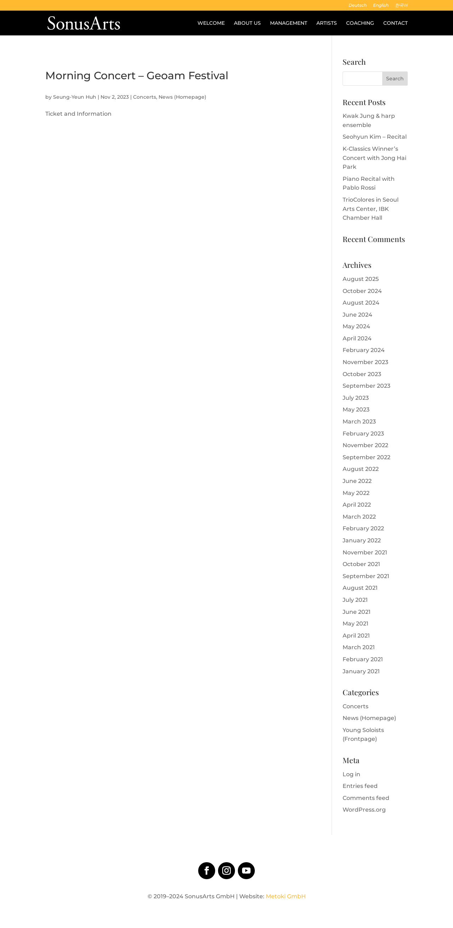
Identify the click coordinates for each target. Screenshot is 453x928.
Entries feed (360, 786)
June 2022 (357, 481)
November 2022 (365, 445)
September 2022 (366, 457)
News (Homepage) (182, 97)
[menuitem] (358, 7)
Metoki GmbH (286, 896)
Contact (395, 23)
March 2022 (359, 516)
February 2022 (363, 528)
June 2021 (357, 612)
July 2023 (356, 397)
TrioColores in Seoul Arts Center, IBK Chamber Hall (370, 208)
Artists (326, 23)
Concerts (144, 97)
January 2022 (362, 540)
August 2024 (361, 302)
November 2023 (365, 362)
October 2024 (362, 291)
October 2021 (361, 564)
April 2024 (357, 338)
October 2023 (362, 374)
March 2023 (359, 421)
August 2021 (360, 587)
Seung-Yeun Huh (74, 97)
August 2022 (361, 469)
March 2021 (359, 647)
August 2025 (361, 279)
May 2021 (355, 623)
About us (247, 23)
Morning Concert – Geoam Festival (136, 75)
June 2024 (357, 314)
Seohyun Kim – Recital (375, 136)
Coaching (360, 23)
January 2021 (361, 671)
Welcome (211, 23)
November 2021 (365, 552)
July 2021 (355, 599)
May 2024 (356, 326)
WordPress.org (364, 809)
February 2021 (363, 659)
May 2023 (356, 409)
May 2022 (356, 493)
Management (288, 23)
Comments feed (366, 798)
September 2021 (366, 576)
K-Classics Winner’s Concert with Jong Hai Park (374, 157)
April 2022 (357, 504)
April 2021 (356, 635)
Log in (351, 774)
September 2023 (366, 385)
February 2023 (363, 433)
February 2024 (364, 350)
